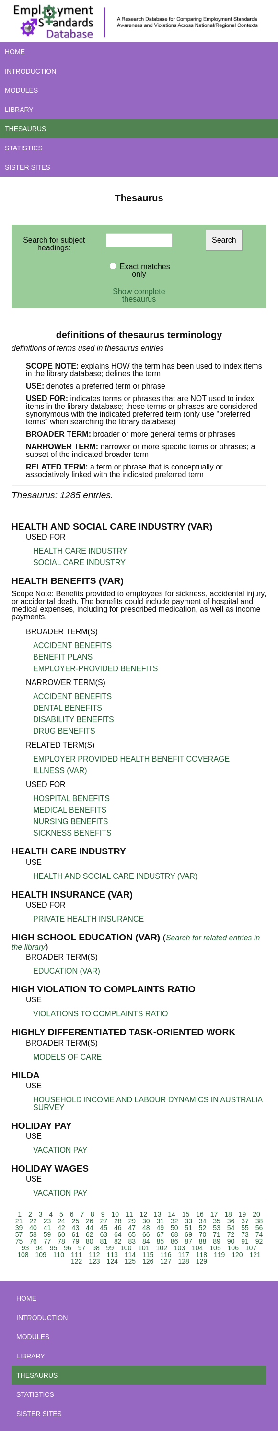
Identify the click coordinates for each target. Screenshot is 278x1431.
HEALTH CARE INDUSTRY (80, 551)
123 (94, 1261)
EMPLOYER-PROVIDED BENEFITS (95, 669)
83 (132, 1241)
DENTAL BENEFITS (67, 708)
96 (67, 1248)
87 (188, 1241)
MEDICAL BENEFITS (69, 810)
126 (147, 1261)
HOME (15, 52)
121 (254, 1254)
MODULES (21, 90)
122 (76, 1261)
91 (245, 1241)
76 (33, 1241)
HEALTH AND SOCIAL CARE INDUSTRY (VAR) (115, 876)
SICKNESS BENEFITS (72, 833)
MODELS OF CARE (67, 1057)
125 (130, 1261)
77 (47, 1241)
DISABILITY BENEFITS (73, 720)
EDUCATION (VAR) (66, 971)
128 (183, 1261)
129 (201, 1261)
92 (259, 1241)
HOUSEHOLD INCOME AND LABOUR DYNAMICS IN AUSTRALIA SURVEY (147, 1103)
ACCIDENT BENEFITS (72, 645)
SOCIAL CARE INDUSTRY (79, 562)
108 (22, 1254)
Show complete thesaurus (139, 295)
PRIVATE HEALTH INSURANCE (88, 919)
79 (76, 1241)
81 (104, 1241)
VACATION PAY (60, 1150)
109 (40, 1254)
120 (237, 1254)
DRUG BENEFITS (64, 731)
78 (61, 1241)
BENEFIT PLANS (63, 657)
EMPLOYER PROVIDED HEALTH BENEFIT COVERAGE (131, 759)
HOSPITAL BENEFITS (71, 798)
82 (118, 1241)
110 (58, 1254)
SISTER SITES (27, 167)
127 (165, 1261)
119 (219, 1254)
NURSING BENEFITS (70, 821)
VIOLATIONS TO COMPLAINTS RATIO (100, 1014)
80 (89, 1241)
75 (19, 1241)
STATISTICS (24, 148)
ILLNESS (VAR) (60, 770)
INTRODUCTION (30, 71)
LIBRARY (19, 109)
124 (111, 1261)
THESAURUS (25, 129)
